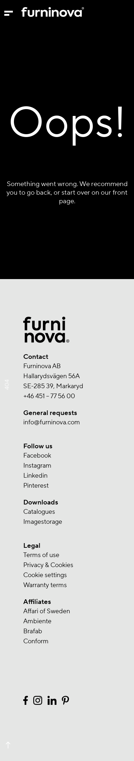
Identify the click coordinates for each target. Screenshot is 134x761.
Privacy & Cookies (48, 565)
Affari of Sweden (46, 611)
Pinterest (36, 486)
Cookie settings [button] (45, 575)
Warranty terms (45, 585)
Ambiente (37, 621)
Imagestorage (42, 522)
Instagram (37, 466)
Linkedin (35, 476)
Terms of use (41, 555)
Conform (36, 641)
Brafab (32, 631)
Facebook (37, 456)
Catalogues (39, 512)
